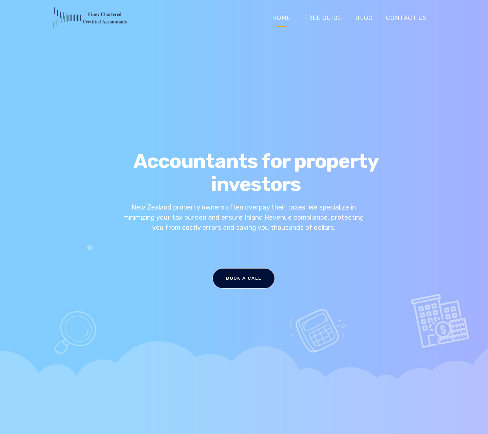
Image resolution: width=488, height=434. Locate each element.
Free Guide (323, 18)
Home (281, 18)
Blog (364, 18)
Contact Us (406, 18)
